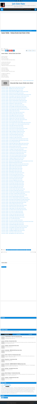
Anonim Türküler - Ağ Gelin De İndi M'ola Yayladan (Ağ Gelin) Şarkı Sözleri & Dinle (17, 94)
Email (27, 50)
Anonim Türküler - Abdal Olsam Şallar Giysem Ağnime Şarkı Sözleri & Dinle (16, 143)
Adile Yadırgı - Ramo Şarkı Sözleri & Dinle (11, 341)
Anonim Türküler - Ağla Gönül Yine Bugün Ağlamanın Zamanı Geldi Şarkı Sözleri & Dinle (18, 161)
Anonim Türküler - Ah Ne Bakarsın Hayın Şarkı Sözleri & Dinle (13, 215)
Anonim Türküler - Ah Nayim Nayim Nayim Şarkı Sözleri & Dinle (13, 217)
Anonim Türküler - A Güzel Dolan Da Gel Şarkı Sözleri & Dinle (13, 153)
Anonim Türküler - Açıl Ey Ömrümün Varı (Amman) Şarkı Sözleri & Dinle (15, 128)
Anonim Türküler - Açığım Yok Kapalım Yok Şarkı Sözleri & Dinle (14, 131)
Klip (2, 397)
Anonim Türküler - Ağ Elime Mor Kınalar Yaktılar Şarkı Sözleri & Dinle (14, 97)
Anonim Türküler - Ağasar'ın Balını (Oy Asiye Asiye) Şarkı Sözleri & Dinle (15, 165)
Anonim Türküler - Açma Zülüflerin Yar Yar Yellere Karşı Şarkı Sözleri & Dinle (16, 124)
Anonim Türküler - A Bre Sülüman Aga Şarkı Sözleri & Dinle (13, 159)
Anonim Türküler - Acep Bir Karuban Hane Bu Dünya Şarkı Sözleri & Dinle (15, 138)
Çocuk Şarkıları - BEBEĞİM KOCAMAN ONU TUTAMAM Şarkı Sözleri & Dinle (15, 363)
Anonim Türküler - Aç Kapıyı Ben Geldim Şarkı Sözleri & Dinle (13, 132)
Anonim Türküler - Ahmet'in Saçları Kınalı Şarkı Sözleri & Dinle (13, 196)
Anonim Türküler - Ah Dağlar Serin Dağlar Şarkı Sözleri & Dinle (13, 228)
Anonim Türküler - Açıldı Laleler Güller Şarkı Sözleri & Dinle (13, 125)
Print (31, 50)
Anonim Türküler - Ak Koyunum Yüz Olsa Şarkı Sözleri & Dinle (13, 181)
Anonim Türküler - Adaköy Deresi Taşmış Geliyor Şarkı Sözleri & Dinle (15, 119)
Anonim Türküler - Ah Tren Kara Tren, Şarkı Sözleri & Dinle (13, 211)
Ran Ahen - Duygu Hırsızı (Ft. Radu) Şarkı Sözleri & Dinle (13, 354)
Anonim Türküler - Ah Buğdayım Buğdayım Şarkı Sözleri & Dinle (14, 230)
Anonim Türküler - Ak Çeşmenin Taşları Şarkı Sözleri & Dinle (13, 190)
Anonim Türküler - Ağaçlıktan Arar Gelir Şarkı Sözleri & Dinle (13, 88)
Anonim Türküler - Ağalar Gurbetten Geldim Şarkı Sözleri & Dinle (14, 87)
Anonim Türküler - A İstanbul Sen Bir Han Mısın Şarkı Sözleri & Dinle (14, 152)
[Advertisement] (18, 41)
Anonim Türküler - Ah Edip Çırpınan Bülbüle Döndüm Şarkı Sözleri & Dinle (15, 225)
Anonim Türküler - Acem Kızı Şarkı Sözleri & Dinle (11, 141)
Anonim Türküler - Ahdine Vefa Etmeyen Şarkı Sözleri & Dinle (13, 206)
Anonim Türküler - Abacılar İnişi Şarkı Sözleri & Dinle (12, 146)
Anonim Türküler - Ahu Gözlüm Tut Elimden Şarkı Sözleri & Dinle (14, 193)
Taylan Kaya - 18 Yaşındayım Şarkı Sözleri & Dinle (11, 377)
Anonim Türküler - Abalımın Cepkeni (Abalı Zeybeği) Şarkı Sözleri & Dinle (15, 144)
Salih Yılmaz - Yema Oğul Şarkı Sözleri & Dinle (11, 368)
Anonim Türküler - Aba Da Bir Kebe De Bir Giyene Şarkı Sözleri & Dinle (15, 147)
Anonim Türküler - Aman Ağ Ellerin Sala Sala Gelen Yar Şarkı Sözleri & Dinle (16, 96)
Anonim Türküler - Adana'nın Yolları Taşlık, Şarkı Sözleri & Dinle (13, 112)
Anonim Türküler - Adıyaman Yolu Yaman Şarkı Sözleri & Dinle (13, 104)
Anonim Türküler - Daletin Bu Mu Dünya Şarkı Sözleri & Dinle (13, 116)
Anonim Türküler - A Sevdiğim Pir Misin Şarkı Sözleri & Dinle (13, 149)
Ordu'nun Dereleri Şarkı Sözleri (21, 249)
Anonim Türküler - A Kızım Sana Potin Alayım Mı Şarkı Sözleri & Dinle (15, 150)
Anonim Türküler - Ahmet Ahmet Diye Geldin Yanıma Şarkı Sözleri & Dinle (15, 200)
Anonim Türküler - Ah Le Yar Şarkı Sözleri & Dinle (11, 218)
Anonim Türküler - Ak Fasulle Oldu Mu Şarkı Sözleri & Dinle (13, 187)
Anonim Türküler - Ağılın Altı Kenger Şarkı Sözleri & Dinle (12, 162)
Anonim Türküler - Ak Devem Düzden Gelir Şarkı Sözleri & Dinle (14, 189)
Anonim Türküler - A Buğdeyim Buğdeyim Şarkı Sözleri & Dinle (13, 158)
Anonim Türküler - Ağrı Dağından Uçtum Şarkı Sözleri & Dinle (13, 233)
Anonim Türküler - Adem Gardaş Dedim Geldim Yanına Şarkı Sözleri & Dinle (16, 109)
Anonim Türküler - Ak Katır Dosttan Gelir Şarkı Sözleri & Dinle (13, 184)
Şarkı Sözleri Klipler (18, 3)
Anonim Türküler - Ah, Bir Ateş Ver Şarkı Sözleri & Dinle (12, 231)
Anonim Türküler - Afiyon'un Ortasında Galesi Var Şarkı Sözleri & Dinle (15, 100)
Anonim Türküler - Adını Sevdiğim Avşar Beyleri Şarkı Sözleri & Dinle (14, 106)
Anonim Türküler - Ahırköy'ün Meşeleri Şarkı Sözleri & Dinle (13, 203)
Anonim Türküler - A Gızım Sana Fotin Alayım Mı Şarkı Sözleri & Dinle (15, 155)
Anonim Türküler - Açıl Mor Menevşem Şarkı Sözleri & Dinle (13, 127)
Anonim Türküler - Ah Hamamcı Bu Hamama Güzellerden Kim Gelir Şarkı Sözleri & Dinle (18, 221)
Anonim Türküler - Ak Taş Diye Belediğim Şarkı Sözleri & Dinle (13, 175)
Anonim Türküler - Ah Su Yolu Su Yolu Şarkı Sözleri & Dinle (13, 212)
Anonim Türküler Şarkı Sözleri (28, 80)
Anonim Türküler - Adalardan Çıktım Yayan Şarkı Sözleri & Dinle (14, 118)
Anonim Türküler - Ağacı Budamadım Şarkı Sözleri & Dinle (13, 90)
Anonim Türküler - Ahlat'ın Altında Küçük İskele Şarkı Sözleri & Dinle (14, 202)
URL (34, 50)
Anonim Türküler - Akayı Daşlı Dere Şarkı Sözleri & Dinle (12, 171)
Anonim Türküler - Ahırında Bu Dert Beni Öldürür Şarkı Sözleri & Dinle (15, 205)
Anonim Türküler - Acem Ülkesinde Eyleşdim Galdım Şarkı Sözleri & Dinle (15, 140)
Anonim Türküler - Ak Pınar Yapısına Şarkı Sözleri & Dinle (12, 178)
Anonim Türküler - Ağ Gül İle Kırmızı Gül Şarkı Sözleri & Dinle (13, 93)
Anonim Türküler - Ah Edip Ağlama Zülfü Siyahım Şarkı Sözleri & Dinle (15, 227)
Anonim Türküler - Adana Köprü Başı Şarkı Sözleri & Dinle (13, 113)
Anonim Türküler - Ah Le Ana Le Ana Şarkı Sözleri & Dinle (13, 220)
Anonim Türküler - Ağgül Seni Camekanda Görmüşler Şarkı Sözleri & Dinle (16, 163)
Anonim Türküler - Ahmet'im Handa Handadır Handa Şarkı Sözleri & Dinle (15, 197)
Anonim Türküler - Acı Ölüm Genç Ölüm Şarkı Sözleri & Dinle (13, 135)
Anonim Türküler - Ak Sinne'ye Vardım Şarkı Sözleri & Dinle (13, 177)
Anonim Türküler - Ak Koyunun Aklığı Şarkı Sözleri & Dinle (12, 180)
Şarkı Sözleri (28, 249)
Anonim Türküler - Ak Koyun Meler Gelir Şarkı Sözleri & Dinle (13, 183)
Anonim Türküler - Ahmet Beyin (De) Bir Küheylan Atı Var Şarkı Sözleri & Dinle (16, 199)
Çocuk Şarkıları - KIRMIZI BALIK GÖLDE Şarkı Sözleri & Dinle (13, 350)
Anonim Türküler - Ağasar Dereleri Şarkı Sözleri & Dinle (12, 166)
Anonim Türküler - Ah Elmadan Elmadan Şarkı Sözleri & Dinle (13, 224)
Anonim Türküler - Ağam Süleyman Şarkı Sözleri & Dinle (12, 169)
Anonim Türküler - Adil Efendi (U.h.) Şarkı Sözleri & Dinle (12, 103)
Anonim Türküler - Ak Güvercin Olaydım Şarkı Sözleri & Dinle (13, 186)
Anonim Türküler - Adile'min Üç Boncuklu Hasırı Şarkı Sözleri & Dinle (14, 101)
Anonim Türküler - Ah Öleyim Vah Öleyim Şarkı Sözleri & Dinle (13, 214)
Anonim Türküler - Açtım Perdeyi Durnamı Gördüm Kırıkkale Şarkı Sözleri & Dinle (17, 122)
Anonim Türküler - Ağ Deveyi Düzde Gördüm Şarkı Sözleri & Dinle (14, 99)
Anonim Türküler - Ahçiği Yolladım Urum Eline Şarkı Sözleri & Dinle (14, 208)
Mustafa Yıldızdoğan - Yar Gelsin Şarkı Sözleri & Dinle (12, 373)
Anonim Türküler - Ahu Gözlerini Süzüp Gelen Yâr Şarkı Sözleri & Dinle (15, 194)
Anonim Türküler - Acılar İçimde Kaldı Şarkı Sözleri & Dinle (13, 134)
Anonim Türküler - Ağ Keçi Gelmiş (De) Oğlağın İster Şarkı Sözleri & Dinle (15, 91)
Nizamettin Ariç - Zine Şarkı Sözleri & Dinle (11, 359)
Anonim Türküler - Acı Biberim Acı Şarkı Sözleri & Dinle (12, 137)
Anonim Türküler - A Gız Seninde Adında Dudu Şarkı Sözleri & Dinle (14, 156)
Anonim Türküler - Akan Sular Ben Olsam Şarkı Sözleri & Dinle (13, 172)
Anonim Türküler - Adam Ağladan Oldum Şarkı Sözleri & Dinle (13, 115)
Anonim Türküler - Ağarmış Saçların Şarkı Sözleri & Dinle (12, 168)
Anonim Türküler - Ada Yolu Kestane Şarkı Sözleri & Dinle (13, 121)
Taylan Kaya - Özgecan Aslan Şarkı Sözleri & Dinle (12, 345)
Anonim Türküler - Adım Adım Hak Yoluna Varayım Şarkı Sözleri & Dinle (15, 107)
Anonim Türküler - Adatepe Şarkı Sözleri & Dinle (11, 110)
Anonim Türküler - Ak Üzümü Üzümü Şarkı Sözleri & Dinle (13, 174)
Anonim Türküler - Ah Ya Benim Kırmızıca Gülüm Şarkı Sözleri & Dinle (15, 209)
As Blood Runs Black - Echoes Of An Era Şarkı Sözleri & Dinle (13, 336)
